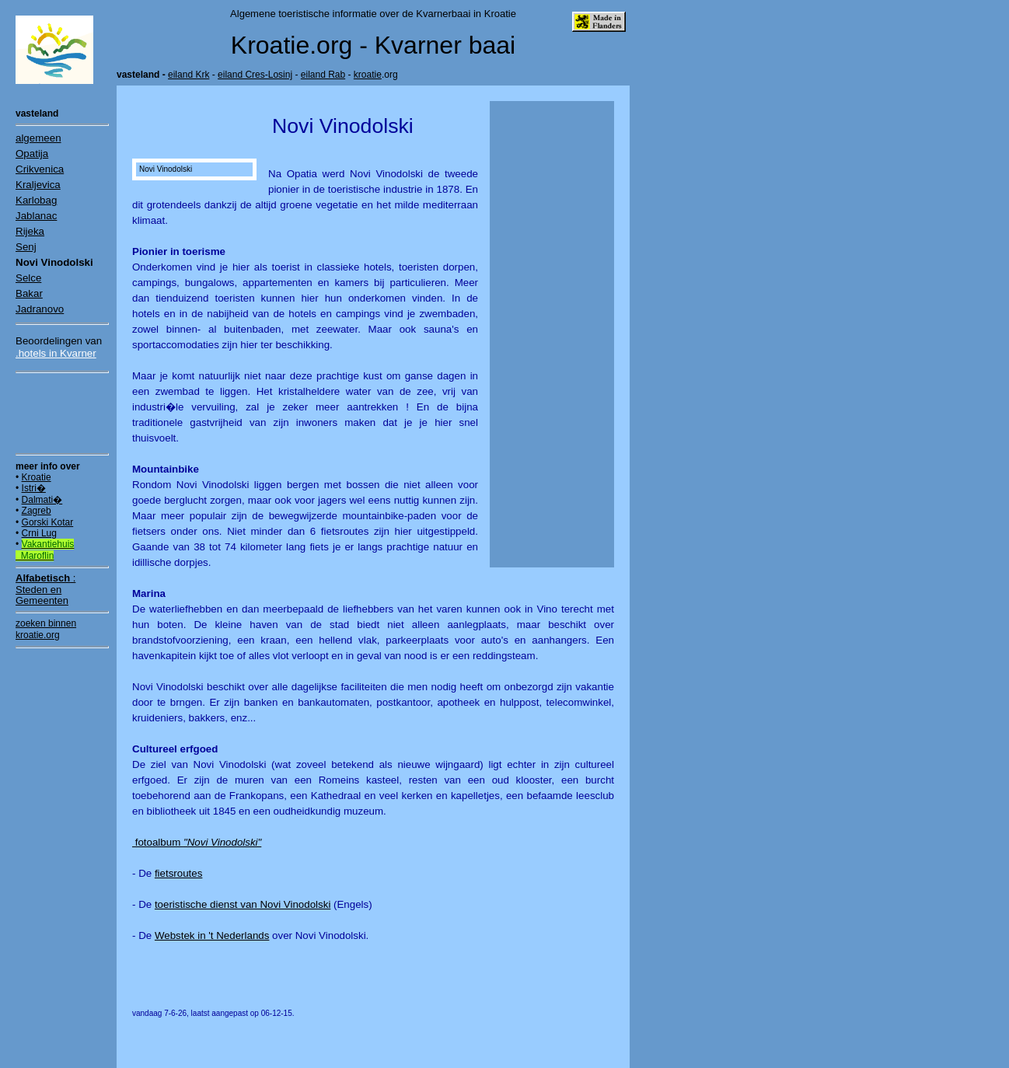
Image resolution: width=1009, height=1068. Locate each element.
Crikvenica (40, 169)
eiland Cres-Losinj (255, 74)
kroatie (368, 74)
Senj (26, 247)
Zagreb (36, 510)
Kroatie (36, 477)
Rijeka (30, 231)
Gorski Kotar (48, 522)
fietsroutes (179, 873)
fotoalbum (196, 842)
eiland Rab (323, 74)
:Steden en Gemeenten (45, 589)
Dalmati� (42, 499)
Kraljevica (38, 184)
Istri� (34, 488)
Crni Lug (39, 533)
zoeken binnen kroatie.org (46, 629)
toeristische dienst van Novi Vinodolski (242, 904)
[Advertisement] (62, 413)
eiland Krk (188, 74)
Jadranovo (40, 309)
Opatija (32, 153)
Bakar (29, 293)
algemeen (38, 138)
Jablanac (36, 216)
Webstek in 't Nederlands (212, 935)
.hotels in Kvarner (56, 353)
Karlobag (36, 200)
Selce (28, 278)
